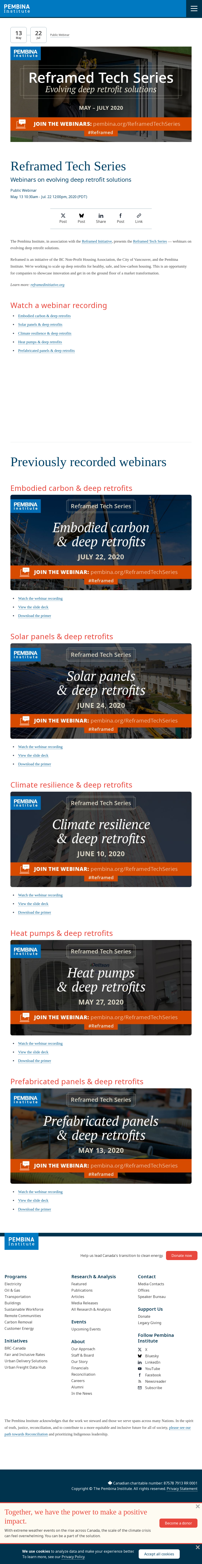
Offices (143, 1290)
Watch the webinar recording (40, 598)
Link (139, 218)
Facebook (149, 1375)
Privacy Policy (73, 1556)
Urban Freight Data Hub (25, 1367)
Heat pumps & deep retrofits (40, 342)
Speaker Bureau (152, 1296)
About (78, 1341)
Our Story (79, 1361)
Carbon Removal (18, 1322)
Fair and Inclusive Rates (25, 1354)
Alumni (77, 1387)
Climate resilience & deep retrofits (44, 333)
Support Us (150, 1309)
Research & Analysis (93, 1276)
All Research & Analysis (91, 1309)
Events (78, 1322)
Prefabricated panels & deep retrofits (46, 350)
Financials (80, 1367)
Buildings (13, 1302)
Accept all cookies (159, 1554)
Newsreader (152, 1381)
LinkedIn (149, 1362)
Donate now (181, 1255)
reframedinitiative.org (47, 285)
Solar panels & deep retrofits (40, 324)
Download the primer (34, 616)
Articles (77, 1296)
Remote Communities (23, 1315)
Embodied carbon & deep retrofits (44, 316)
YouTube (149, 1368)
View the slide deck (33, 607)
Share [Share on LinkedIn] (101, 218)
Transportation (18, 1296)
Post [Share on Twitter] (63, 218)
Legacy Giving (149, 1322)
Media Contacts (151, 1283)
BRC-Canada (15, 1348)
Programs (16, 1276)
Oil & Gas (12, 1290)
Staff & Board (82, 1355)
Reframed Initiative (97, 241)
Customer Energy (19, 1328)
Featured (79, 1283)
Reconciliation (83, 1374)
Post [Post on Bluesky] (81, 218)
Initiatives (16, 1341)
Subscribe (150, 1387)
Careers (78, 1380)
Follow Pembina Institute (156, 1338)
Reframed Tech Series (150, 241)
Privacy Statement (182, 1488)
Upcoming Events (86, 1329)
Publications (82, 1290)
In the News (81, 1393)
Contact (147, 1276)
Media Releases (84, 1302)
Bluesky (148, 1356)
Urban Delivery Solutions (26, 1360)
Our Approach (83, 1348)
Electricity (13, 1283)
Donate (144, 1316)
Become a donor (178, 1523)
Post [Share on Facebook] (120, 218)
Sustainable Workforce (24, 1309)
